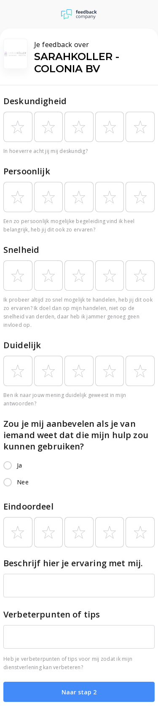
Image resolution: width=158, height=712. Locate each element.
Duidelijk (22, 345)
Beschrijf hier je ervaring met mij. (73, 563)
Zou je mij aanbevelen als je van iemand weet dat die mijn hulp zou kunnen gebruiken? (75, 435)
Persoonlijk (26, 171)
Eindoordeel (28, 506)
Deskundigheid (35, 101)
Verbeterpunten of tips (51, 614)
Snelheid (21, 249)
